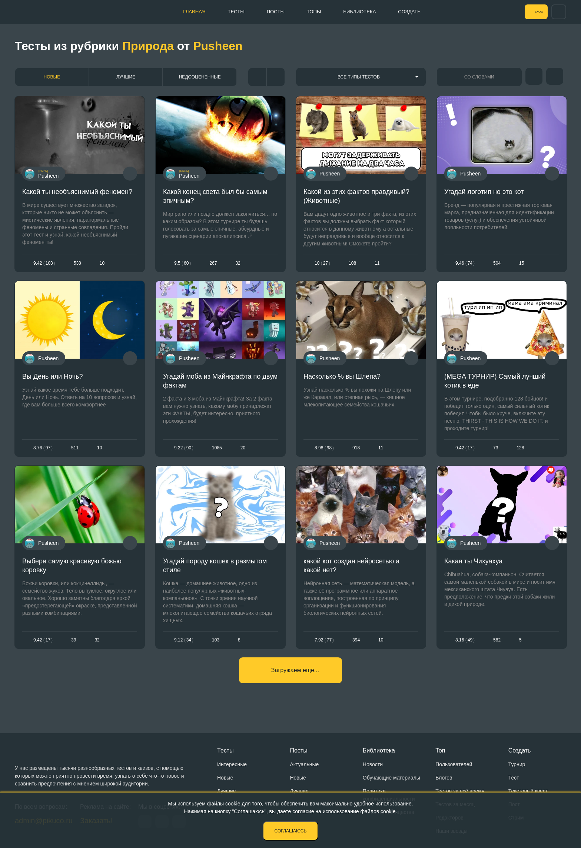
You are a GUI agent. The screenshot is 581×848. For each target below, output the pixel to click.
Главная (176, 11)
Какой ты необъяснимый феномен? (77, 191)
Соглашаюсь (291, 831)
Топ (440, 750)
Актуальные (304, 764)
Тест (513, 778)
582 (497, 643)
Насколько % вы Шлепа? (342, 378)
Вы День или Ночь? (52, 378)
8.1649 (465, 643)
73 (495, 449)
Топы (307, 11)
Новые (52, 77)
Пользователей (453, 764)
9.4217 (465, 449)
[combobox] (361, 77)
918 (356, 449)
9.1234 (183, 643)
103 (215, 643)
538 (77, 263)
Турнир (516, 764)
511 (75, 449)
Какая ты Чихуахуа (473, 564)
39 (73, 643)
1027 (322, 263)
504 (497, 263)
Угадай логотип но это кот (484, 191)
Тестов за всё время (459, 791)
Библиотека (357, 11)
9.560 (182, 263)
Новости (373, 764)
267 (213, 263)
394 (356, 643)
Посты (265, 11)
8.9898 (324, 449)
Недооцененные (200, 77)
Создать (411, 11)
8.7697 (43, 449)
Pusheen (217, 46)
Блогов (443, 778)
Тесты (221, 11)
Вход (532, 12)
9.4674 (465, 263)
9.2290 (183, 449)
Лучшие (125, 77)
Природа (148, 46)
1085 (217, 449)
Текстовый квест (528, 791)
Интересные (232, 764)
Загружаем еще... (295, 676)
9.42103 (44, 263)
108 (352, 263)
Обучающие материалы (391, 778)
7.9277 (324, 643)
